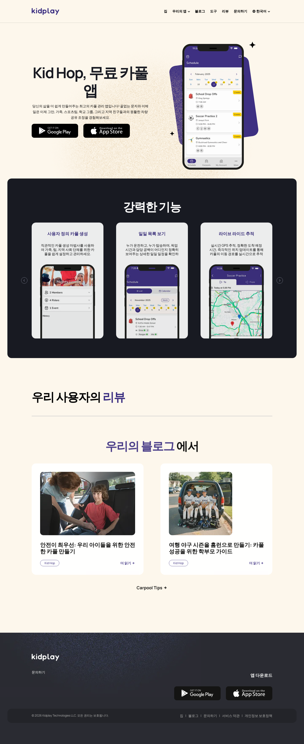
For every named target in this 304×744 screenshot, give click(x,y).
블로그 (200, 11)
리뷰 (225, 11)
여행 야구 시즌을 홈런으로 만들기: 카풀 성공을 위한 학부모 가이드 (216, 565)
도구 (213, 11)
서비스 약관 (231, 715)
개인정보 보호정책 (258, 715)
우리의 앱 (179, 11)
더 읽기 (127, 580)
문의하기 (240, 11)
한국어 (259, 11)
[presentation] (24, 298)
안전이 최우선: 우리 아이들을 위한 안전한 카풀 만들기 (87, 565)
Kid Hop (50, 581)
